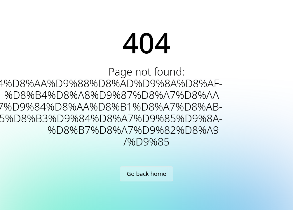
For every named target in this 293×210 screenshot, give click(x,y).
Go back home (146, 174)
